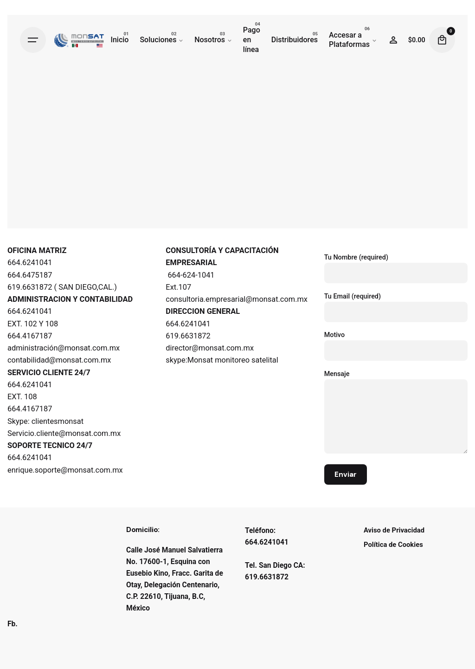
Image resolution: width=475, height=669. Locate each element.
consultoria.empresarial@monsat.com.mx (237, 299)
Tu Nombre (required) (396, 265)
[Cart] (442, 40)
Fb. (12, 624)
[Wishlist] (393, 40)
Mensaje (396, 412)
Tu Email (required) (396, 304)
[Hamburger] (33, 40)
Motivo (396, 343)
